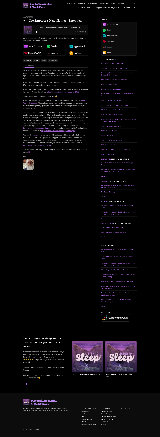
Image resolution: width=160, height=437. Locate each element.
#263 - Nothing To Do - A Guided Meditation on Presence (117, 95)
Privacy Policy (105, 414)
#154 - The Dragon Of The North (112, 126)
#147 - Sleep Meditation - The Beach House (116, 110)
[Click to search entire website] (135, 8)
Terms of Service (106, 411)
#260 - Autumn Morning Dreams (112, 115)
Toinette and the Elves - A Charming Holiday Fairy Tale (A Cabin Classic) (117, 186)
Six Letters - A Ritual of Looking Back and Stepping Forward (117, 164)
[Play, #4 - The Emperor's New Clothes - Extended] (34, 32)
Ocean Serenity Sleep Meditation (112, 227)
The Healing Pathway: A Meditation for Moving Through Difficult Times (116, 74)
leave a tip (104, 4)
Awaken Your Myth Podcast (87, 420)
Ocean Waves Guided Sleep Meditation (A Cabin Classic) (117, 257)
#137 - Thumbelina (107, 154)
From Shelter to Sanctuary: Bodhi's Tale (114, 68)
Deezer (107, 47)
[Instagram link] (131, 4)
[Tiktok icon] (121, 409)
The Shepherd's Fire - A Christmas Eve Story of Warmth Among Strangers (116, 301)
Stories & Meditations (75, 4)
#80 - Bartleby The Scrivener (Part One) (114, 105)
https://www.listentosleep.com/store (37, 145)
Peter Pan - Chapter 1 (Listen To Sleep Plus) (115, 149)
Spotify (107, 30)
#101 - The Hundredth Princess (111, 140)
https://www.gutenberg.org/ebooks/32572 (63, 92)
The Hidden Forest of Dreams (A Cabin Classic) (117, 281)
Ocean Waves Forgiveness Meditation (114, 232)
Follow (120, 4)
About (113, 4)
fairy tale (105, 181)
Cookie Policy (105, 408)
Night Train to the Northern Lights (112, 63)
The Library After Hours (109, 84)
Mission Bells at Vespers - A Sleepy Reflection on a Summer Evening (118, 276)
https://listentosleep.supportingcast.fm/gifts (58, 131)
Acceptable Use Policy (89, 424)
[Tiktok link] (127, 4)
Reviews (127, 8)
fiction (104, 201)
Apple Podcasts (111, 24)
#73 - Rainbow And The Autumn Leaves (114, 145)
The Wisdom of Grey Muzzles (111, 89)
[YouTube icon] (129, 409)
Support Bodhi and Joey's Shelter (108, 8)
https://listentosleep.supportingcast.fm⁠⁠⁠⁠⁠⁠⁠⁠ (38, 128)
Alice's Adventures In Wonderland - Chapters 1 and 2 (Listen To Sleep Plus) (118, 120)
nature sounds (107, 224)
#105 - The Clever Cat (108, 135)
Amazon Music (110, 35)
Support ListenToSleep (85, 8)
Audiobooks (92, 4)
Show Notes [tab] (29, 65)
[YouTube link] (135, 4)
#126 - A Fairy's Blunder (109, 131)
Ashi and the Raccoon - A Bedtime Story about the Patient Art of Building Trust (118, 171)
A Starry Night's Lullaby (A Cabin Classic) (114, 270)
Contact (84, 414)
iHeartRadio (109, 41)
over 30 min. (106, 159)
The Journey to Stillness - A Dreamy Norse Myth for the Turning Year (118, 287)
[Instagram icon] (125, 409)
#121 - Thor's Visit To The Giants (112, 100)
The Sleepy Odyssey (108, 192)
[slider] (55, 32)
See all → (104, 176)
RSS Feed (108, 52)
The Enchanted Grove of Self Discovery (114, 80)
